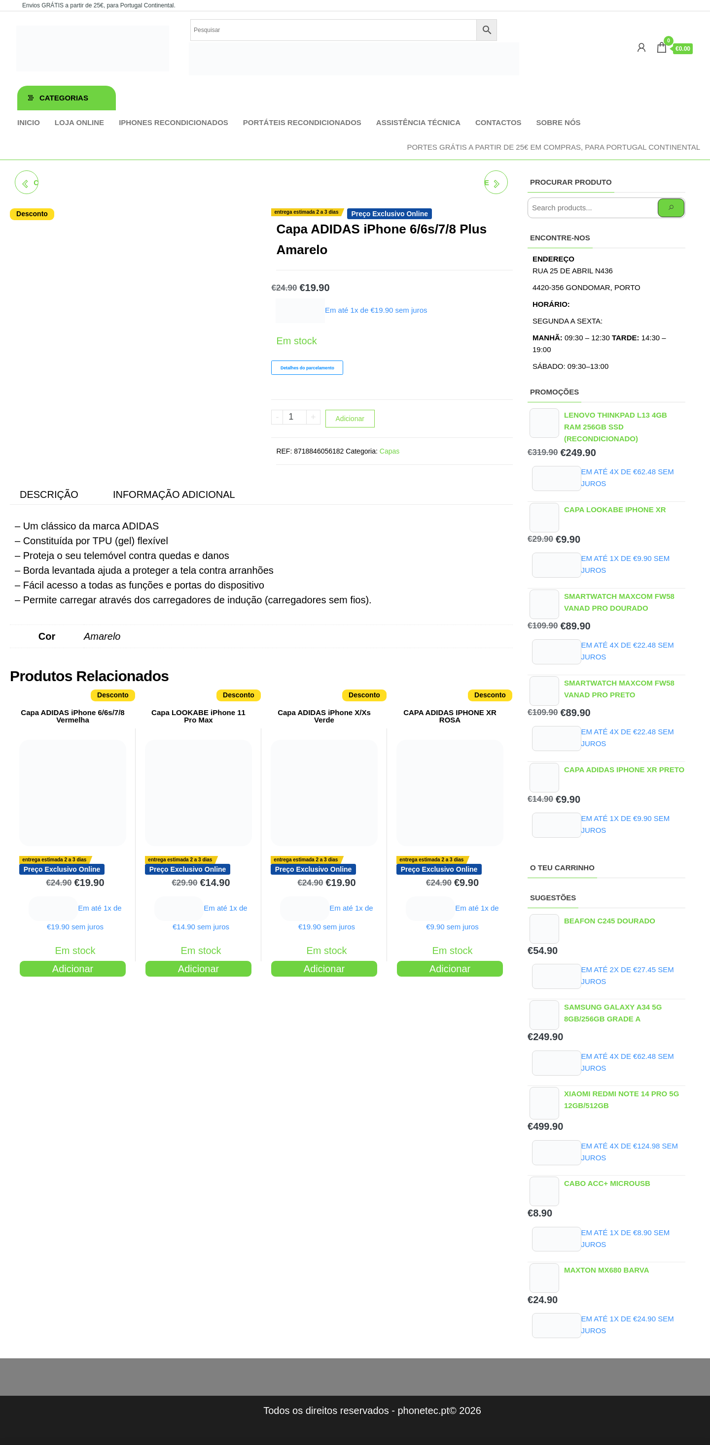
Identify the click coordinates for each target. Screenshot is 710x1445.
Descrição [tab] (49, 494)
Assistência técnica (418, 122)
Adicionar (350, 419)
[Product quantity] (295, 417)
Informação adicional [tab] (174, 494)
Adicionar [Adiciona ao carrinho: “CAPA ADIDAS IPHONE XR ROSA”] (449, 968)
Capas (389, 451)
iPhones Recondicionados (173, 122)
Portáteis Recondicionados (302, 122)
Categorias (63, 98)
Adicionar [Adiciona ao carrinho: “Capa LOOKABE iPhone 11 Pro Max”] (198, 968)
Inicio (28, 122)
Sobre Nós (558, 122)
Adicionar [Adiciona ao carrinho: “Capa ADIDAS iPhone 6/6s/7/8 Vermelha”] (72, 968)
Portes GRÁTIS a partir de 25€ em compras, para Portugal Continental (553, 147)
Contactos (498, 122)
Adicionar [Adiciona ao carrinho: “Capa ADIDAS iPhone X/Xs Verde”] (324, 968)
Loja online (79, 122)
